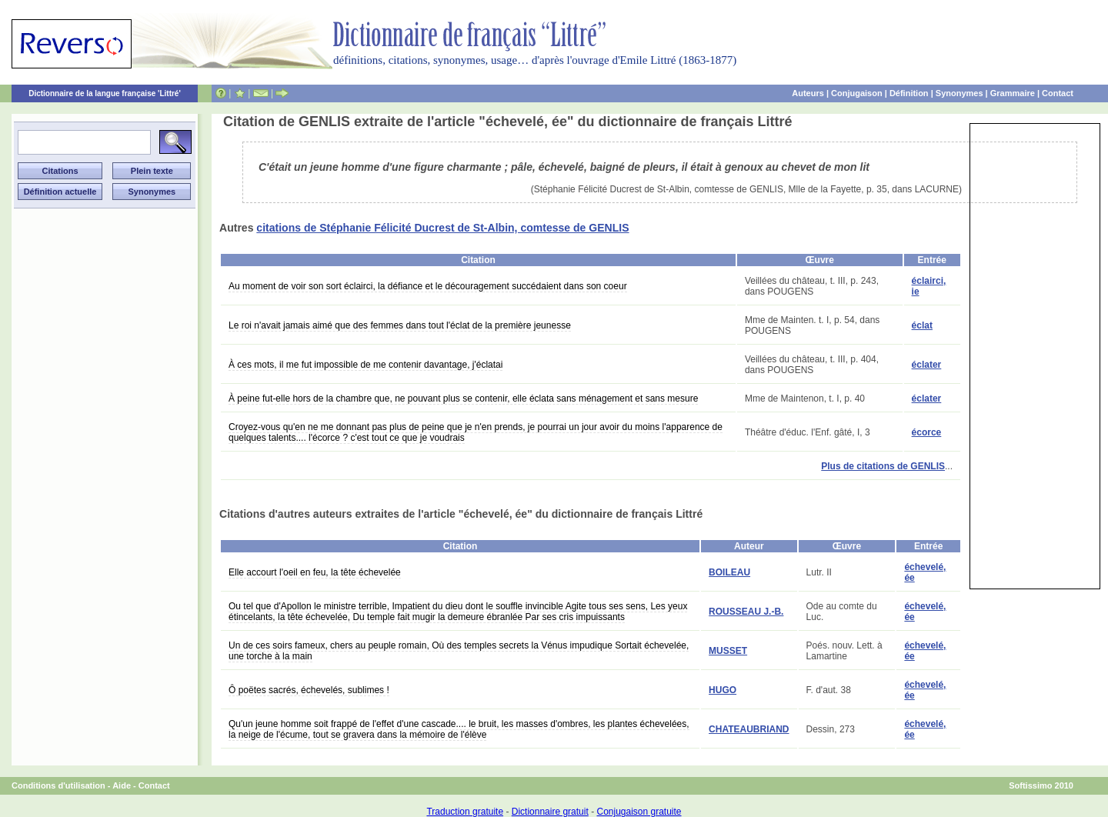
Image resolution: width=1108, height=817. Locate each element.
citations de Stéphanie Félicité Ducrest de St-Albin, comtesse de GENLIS (442, 228)
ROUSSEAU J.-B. (746, 611)
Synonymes (959, 93)
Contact (1057, 93)
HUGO (722, 690)
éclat (922, 325)
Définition (909, 93)
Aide (121, 785)
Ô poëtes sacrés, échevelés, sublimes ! (309, 690)
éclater (927, 364)
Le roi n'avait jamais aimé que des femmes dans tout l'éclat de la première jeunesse (400, 325)
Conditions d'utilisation (58, 785)
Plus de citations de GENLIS (883, 466)
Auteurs (808, 93)
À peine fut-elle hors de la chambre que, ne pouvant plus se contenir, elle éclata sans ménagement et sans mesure (463, 398)
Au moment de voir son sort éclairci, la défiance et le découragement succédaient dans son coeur (428, 286)
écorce (927, 432)
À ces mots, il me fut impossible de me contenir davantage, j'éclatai (365, 364)
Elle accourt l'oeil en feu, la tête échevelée (315, 572)
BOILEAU (729, 572)
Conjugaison (857, 93)
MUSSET (728, 650)
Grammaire (1012, 93)
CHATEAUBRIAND (749, 729)
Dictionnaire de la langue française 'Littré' (104, 93)
